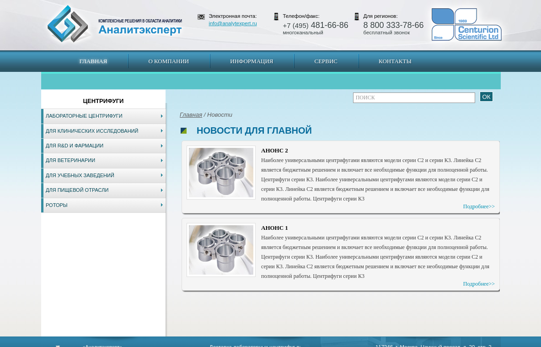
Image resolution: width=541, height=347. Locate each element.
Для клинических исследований (92, 131)
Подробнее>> (479, 206)
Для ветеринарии (70, 160)
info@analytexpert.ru (233, 23)
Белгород (328, 342)
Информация (251, 61)
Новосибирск (171, 342)
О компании (168, 61)
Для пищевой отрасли (77, 190)
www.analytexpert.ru (416, 342)
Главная (93, 61)
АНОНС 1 (274, 227)
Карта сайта (96, 342)
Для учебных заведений (80, 175)
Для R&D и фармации (74, 145)
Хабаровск (237, 342)
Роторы (57, 205)
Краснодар (301, 342)
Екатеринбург (269, 342)
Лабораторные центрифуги (84, 116)
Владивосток (206, 342)
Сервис (325, 61)
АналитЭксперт (114, 24)
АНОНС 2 (274, 150)
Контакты (395, 61)
